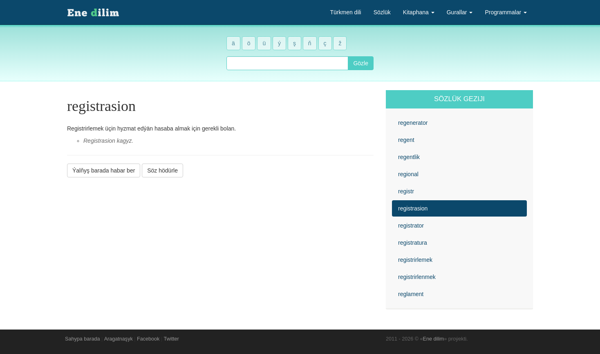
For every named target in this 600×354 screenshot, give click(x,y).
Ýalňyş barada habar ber (103, 170)
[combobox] (287, 63)
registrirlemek (415, 260)
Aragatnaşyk (118, 339)
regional (408, 174)
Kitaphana (418, 12)
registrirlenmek (417, 277)
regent (406, 140)
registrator (411, 225)
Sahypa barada (82, 339)
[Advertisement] (220, 240)
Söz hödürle (162, 170)
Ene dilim (433, 339)
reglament (410, 294)
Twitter (171, 339)
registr (406, 191)
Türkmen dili (345, 12)
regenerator (413, 122)
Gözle (360, 63)
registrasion (413, 208)
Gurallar (460, 12)
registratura (412, 242)
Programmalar (506, 12)
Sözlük (382, 12)
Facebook (148, 339)
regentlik (409, 157)
